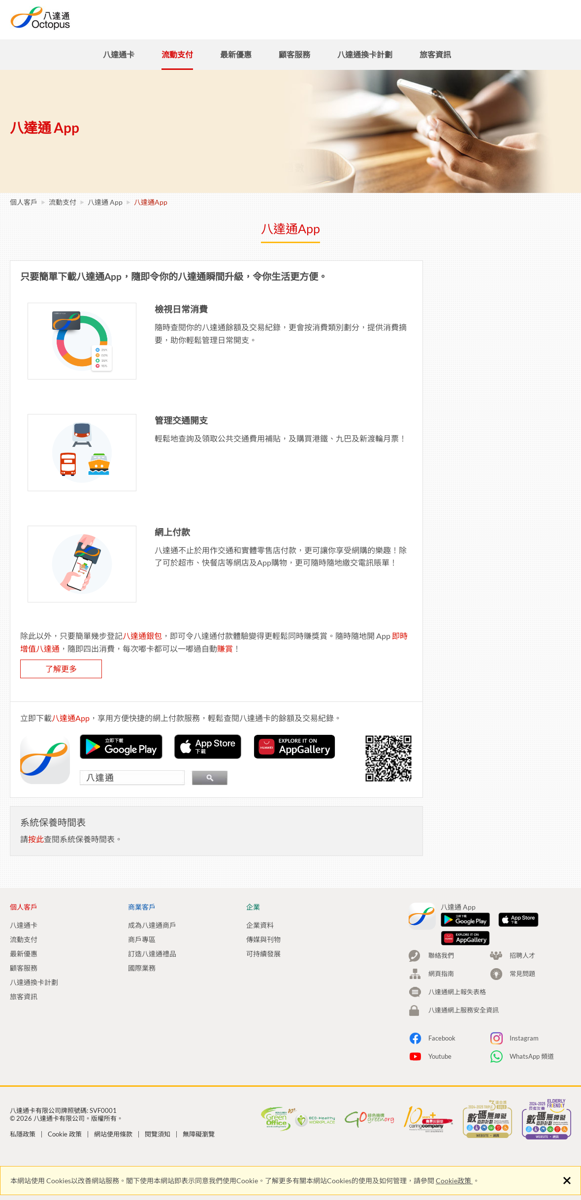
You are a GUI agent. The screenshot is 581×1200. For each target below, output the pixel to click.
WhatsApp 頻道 (532, 1009)
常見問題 (34, 354)
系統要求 (34, 328)
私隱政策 (22, 1090)
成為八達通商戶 (152, 925)
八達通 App (105, 202)
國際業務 (142, 968)
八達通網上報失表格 (457, 945)
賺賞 (373, 648)
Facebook (441, 991)
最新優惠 (23, 953)
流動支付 (62, 202)
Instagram (524, 991)
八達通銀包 (290, 635)
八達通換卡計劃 (34, 982)
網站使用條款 (113, 1090)
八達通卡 (23, 925)
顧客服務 (23, 968)
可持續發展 (263, 953)
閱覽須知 (157, 1090)
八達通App (37, 273)
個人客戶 (272, 18)
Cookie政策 (454, 1180)
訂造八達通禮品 (152, 953)
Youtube (440, 1009)
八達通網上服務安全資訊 (463, 963)
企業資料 (260, 925)
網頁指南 (441, 927)
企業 (381, 18)
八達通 (76, 18)
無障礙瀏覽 (199, 1090)
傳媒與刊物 (263, 939)
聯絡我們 (441, 909)
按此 (184, 839)
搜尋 (478, 18)
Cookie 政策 (65, 1090)
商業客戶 (331, 18)
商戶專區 (142, 939)
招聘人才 (431, 18)
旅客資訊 (23, 996)
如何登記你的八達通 (53, 301)
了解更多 (209, 668)
